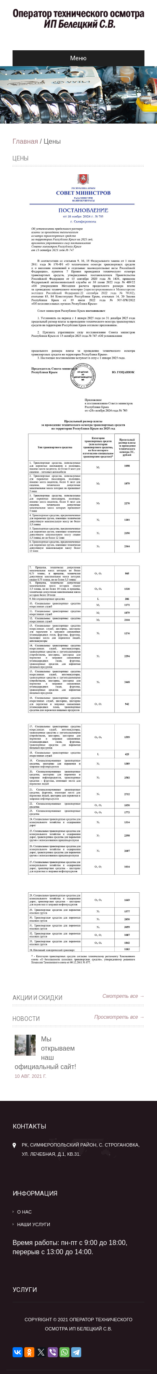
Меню (53, 58)
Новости (26, 1018)
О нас (24, 1211)
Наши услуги (33, 1224)
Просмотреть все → (119, 1017)
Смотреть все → (123, 996)
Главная (25, 141)
